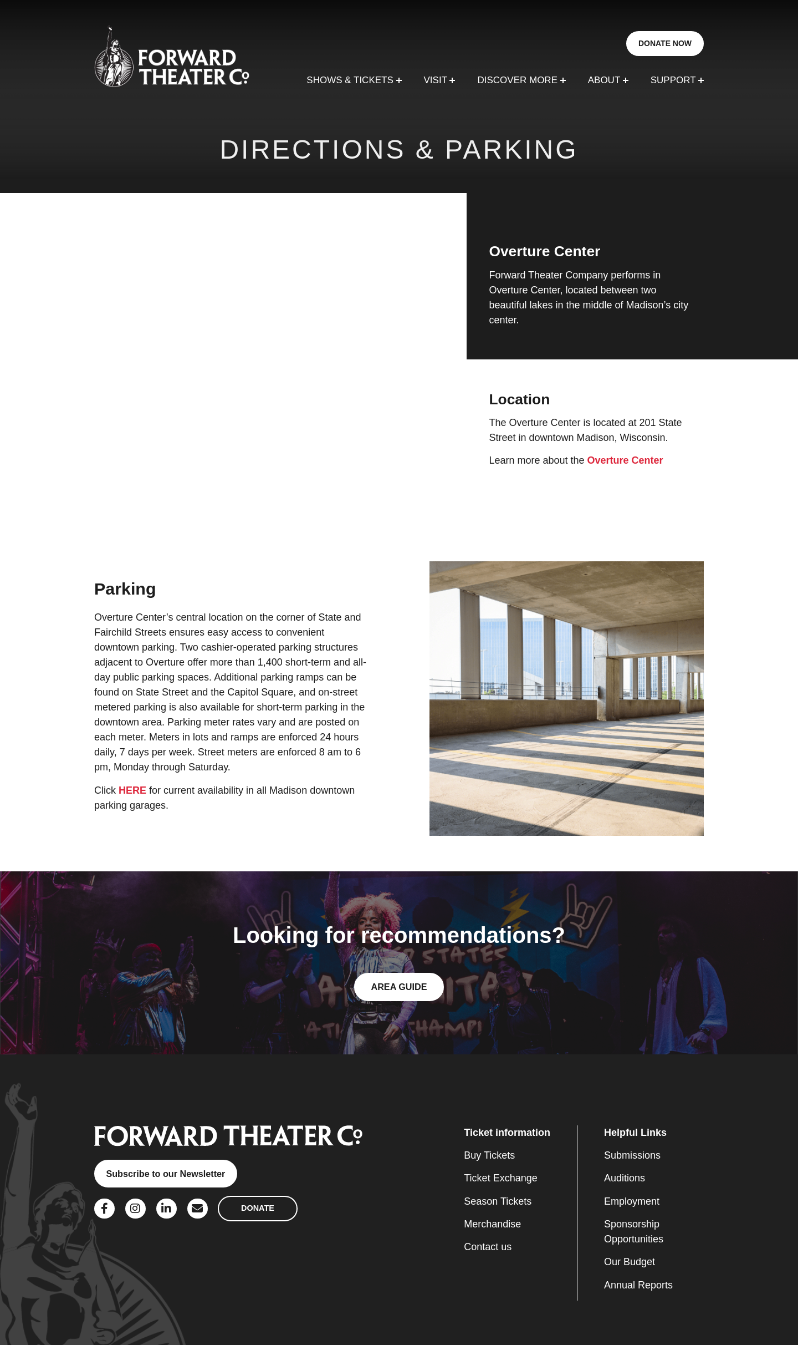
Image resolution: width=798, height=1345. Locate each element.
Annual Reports (638, 1285)
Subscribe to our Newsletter (165, 1174)
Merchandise (492, 1224)
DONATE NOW (665, 43)
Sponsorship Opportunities (633, 1232)
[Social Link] (104, 1209)
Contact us (487, 1246)
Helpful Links (635, 1132)
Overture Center (625, 460)
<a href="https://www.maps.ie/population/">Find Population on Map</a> (233, 359)
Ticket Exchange (500, 1178)
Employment (631, 1201)
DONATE (257, 1208)
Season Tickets (497, 1201)
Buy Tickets (489, 1155)
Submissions (632, 1155)
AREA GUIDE (399, 987)
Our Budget (629, 1261)
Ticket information (507, 1132)
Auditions (624, 1178)
